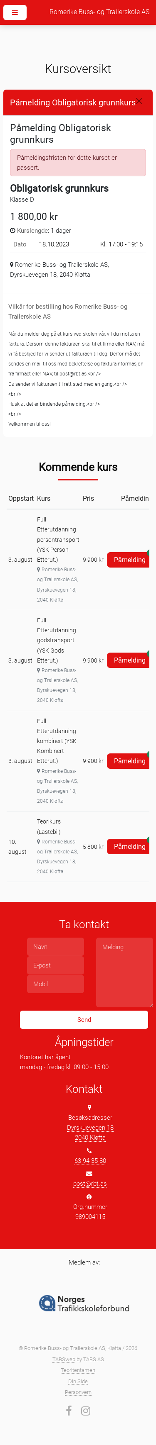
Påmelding (133, 558)
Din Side (78, 1381)
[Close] (139, 101)
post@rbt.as (90, 1183)
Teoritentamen (78, 1370)
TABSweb (63, 1359)
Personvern (78, 1392)
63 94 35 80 (90, 1161)
